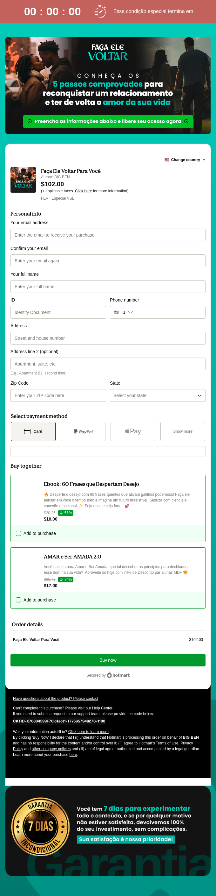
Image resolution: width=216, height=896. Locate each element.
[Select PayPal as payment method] (83, 431)
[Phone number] (172, 312)
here (73, 754)
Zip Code (19, 383)
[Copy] (59, 721)
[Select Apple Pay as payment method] (133, 431)
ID (12, 299)
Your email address (29, 222)
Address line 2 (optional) (34, 351)
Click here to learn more (88, 731)
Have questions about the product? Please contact (55, 698)
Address (18, 325)
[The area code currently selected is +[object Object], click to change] (124, 312)
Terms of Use (167, 743)
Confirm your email (29, 248)
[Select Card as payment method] (33, 431)
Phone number (124, 299)
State (115, 383)
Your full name (24, 274)
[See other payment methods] (183, 431)
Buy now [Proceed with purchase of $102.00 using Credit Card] (108, 660)
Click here (83, 191)
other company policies (51, 749)
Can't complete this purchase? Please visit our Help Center (62, 708)
